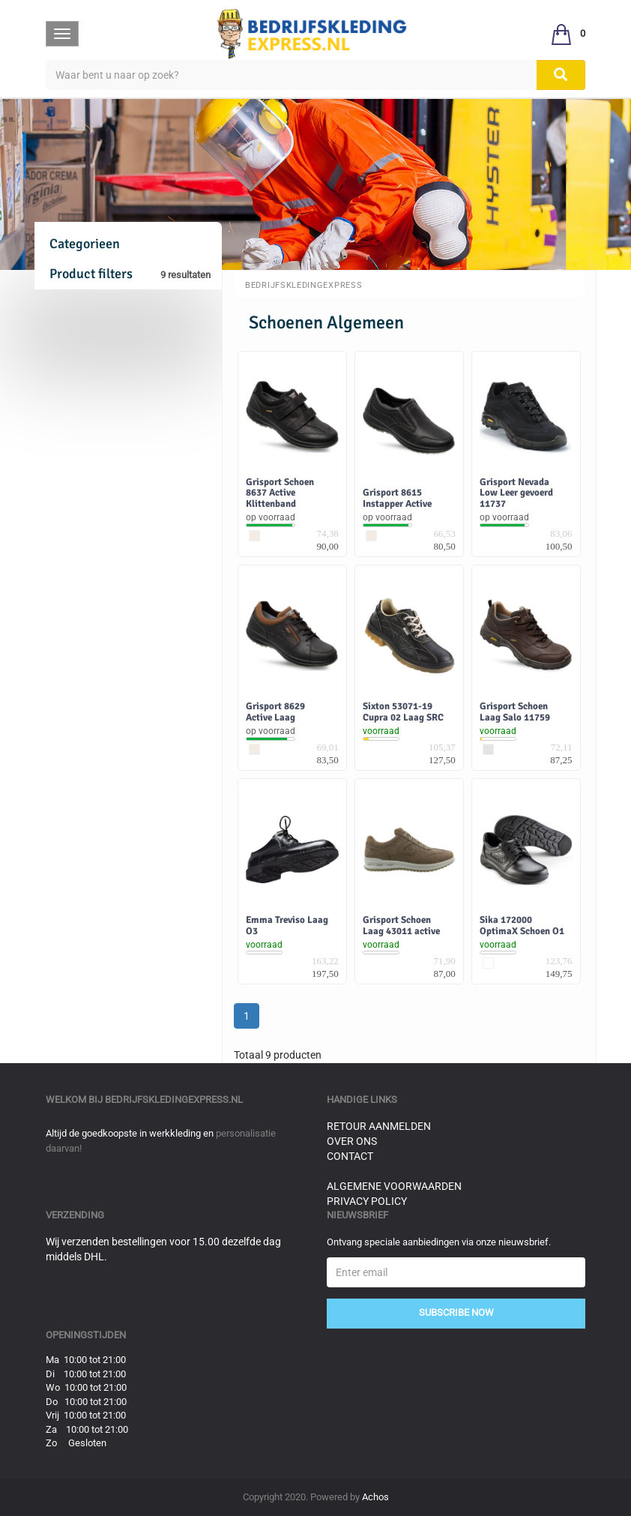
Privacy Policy (367, 1201)
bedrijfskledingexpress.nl (174, 1099)
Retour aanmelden (379, 1126)
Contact (350, 1156)
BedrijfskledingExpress (303, 285)
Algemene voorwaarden (394, 1186)
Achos (375, 1497)
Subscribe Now (456, 1312)
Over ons (352, 1141)
